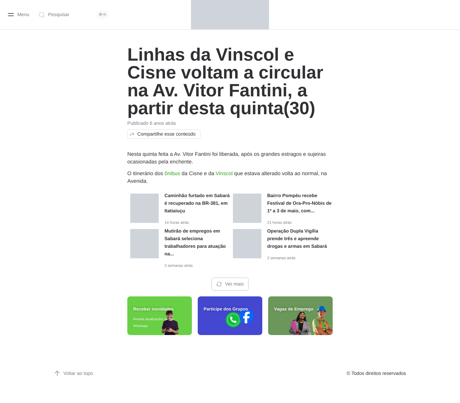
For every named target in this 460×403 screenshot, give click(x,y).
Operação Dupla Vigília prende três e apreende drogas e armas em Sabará (297, 239)
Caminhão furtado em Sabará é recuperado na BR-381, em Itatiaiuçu (197, 203)
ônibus (172, 173)
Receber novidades (153, 309)
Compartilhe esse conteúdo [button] (162, 134)
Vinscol (224, 173)
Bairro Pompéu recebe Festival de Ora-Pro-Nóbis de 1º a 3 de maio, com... (299, 203)
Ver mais (229, 284)
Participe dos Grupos (226, 309)
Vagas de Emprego (293, 309)
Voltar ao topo (73, 373)
